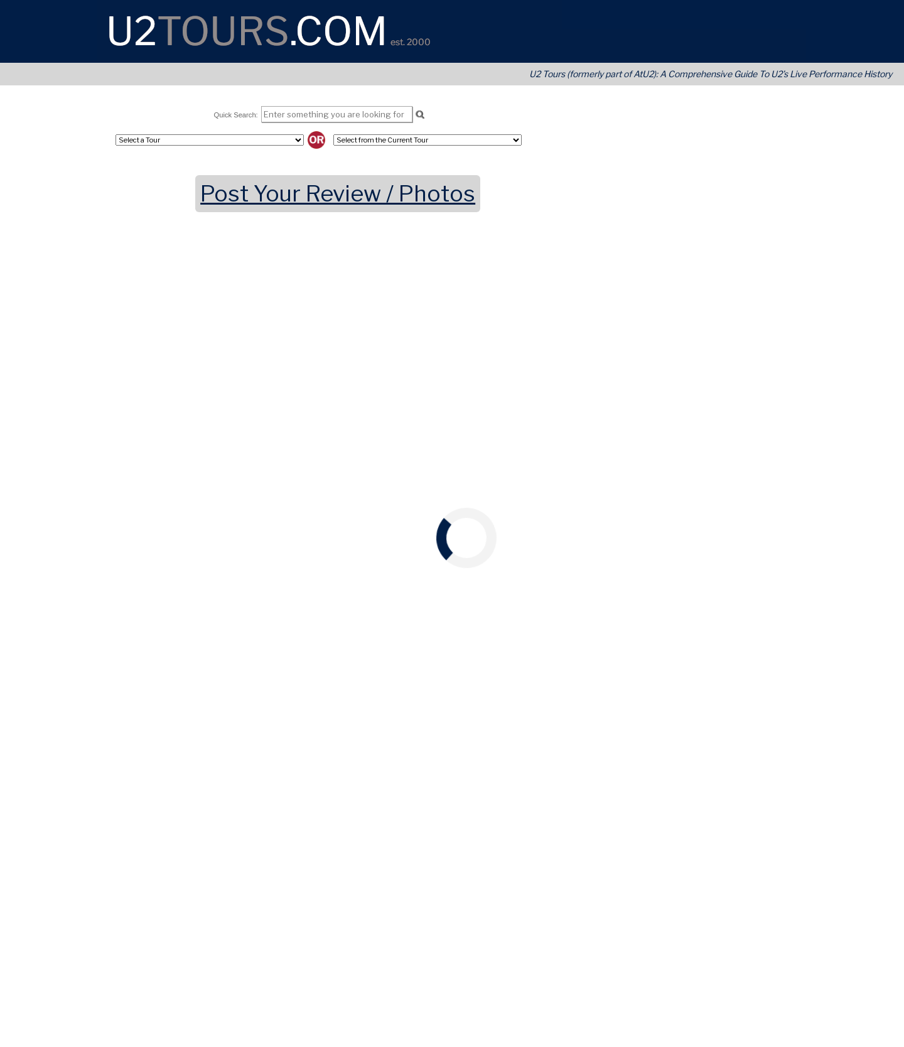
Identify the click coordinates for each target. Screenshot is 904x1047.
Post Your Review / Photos (337, 193)
